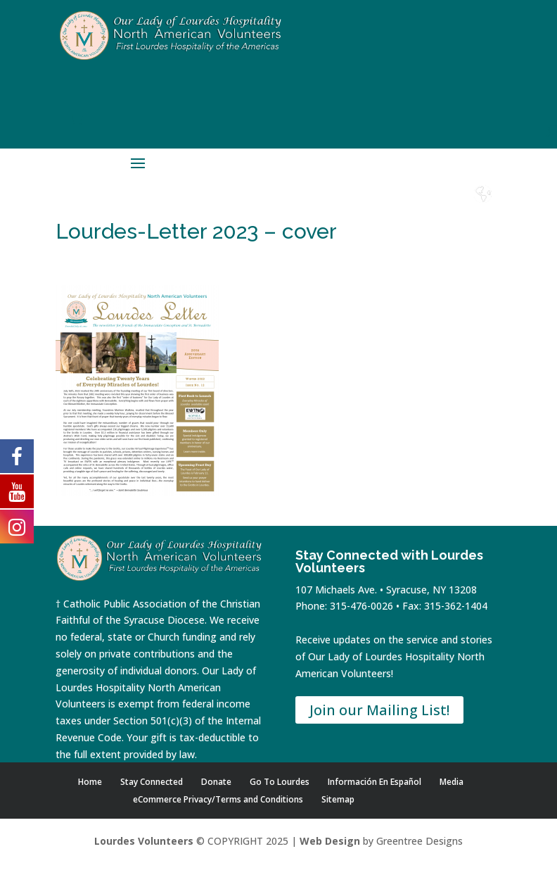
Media (451, 782)
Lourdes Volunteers (143, 841)
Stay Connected (151, 782)
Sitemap (337, 799)
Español (483, 207)
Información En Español (374, 782)
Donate (368, 207)
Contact (406, 207)
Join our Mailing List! (379, 709)
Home (292, 207)
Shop (330, 207)
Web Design (330, 841)
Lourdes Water (445, 212)
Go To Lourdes (279, 782)
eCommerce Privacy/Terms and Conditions (218, 799)
